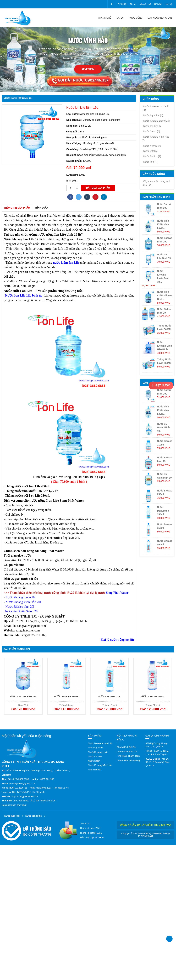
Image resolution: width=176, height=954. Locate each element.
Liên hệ (168, 4)
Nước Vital (150, 151)
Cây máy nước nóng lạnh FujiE (156, 183)
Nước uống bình (33, 816)
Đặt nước (161, 385)
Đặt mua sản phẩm (98, 187)
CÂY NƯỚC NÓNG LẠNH (160, 18)
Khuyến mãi (145, 4)
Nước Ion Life (152, 126)
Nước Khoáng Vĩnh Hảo (155, 138)
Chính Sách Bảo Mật (127, 751)
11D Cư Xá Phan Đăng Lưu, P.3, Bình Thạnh (156, 753)
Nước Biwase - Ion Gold (155, 108)
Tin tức (133, 4)
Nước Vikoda (151, 145)
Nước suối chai (12, 816)
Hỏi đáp (158, 4)
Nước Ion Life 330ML (66, 696)
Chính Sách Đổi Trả (126, 747)
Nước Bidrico (151, 156)
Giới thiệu (122, 4)
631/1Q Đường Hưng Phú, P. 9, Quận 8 (156, 745)
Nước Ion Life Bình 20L (23, 696)
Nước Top (149, 161)
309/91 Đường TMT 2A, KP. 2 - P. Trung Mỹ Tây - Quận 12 (157, 762)
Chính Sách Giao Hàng (128, 760)
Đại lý (120, 18)
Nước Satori (151, 131)
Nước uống (136, 18)
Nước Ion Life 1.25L (109, 696)
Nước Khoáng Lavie (156, 120)
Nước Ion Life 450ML (153, 696)
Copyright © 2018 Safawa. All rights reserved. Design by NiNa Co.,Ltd (145, 834)
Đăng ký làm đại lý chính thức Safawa (145, 824)
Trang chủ (104, 18)
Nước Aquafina (152, 115)
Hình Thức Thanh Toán (128, 756)
